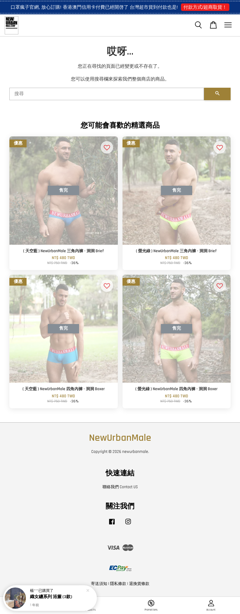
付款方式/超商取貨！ (205, 7)
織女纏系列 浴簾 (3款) (51, 598)
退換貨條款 (139, 583)
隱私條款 (118, 583)
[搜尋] (106, 94)
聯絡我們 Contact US (120, 486)
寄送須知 (99, 583)
